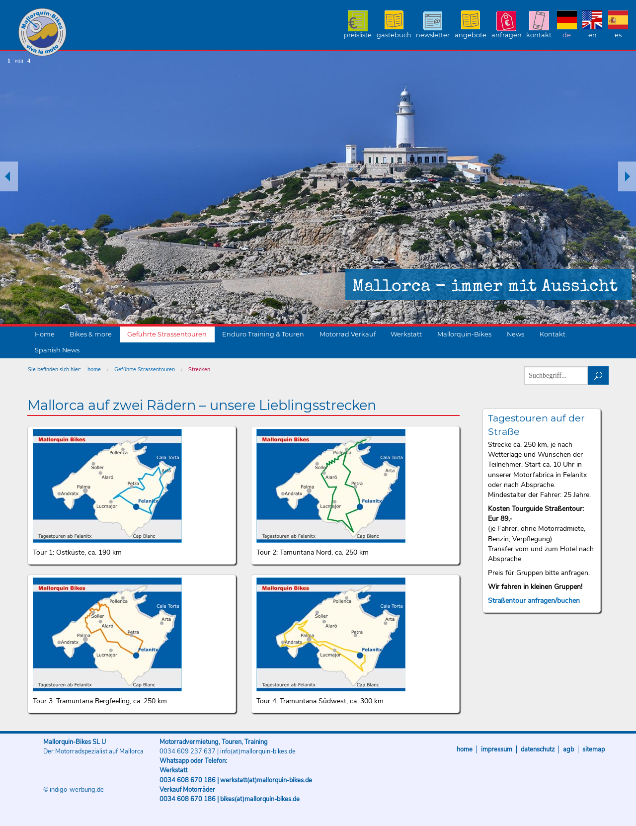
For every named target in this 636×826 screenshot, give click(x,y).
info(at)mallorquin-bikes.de (258, 751)
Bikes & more (91, 334)
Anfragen (506, 35)
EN (592, 35)
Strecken (199, 369)
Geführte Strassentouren (167, 334)
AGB (568, 749)
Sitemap (593, 749)
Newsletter (433, 35)
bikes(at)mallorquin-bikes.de (260, 799)
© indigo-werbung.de (73, 789)
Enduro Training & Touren (263, 334)
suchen (598, 375)
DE (566, 35)
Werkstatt (406, 334)
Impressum (496, 749)
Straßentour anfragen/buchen (534, 600)
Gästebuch (394, 35)
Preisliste (358, 35)
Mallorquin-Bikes (100, 33)
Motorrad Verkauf (347, 334)
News (515, 334)
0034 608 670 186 (187, 780)
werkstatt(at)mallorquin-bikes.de (266, 780)
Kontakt (539, 35)
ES (618, 35)
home (94, 369)
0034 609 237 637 (187, 751)
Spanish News (57, 350)
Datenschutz (538, 749)
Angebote (470, 35)
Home (45, 334)
